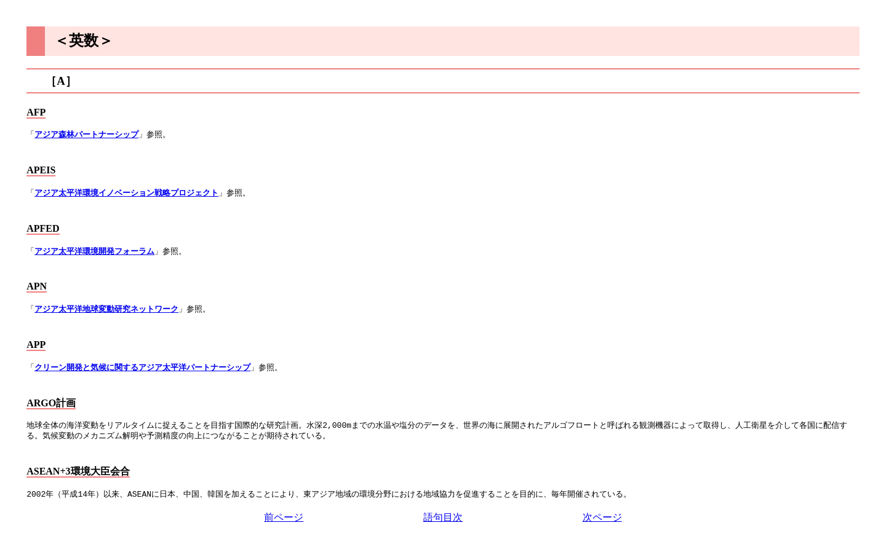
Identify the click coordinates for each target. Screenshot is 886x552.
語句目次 (443, 517)
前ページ (283, 517)
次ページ (602, 517)
